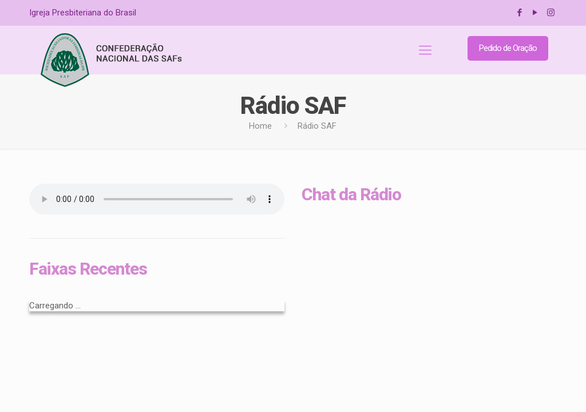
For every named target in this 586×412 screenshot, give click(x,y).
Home (260, 126)
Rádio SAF (317, 126)
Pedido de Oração (508, 48)
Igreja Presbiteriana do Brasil (82, 12)
